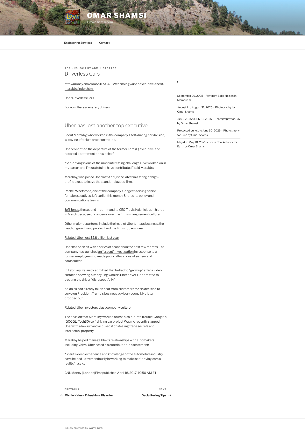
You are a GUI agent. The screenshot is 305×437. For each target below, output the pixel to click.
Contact (104, 42)
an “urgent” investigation (116, 251)
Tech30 (83, 321)
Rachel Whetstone (78, 191)
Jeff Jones (72, 210)
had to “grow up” (131, 270)
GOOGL (71, 321)
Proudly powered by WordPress (83, 427)
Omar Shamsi (117, 15)
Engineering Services (78, 42)
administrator (104, 68)
